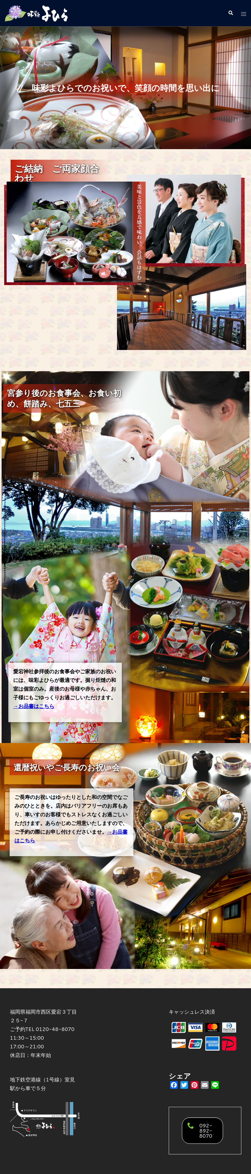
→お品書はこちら (33, 706)
